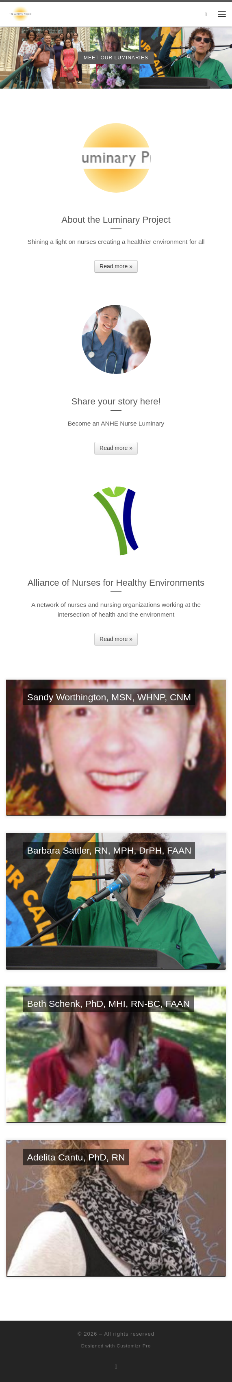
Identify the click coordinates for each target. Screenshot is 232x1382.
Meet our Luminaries (116, 57)
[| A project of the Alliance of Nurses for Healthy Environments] (20, 13)
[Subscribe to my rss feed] (116, 1366)
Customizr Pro (134, 1345)
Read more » (116, 266)
